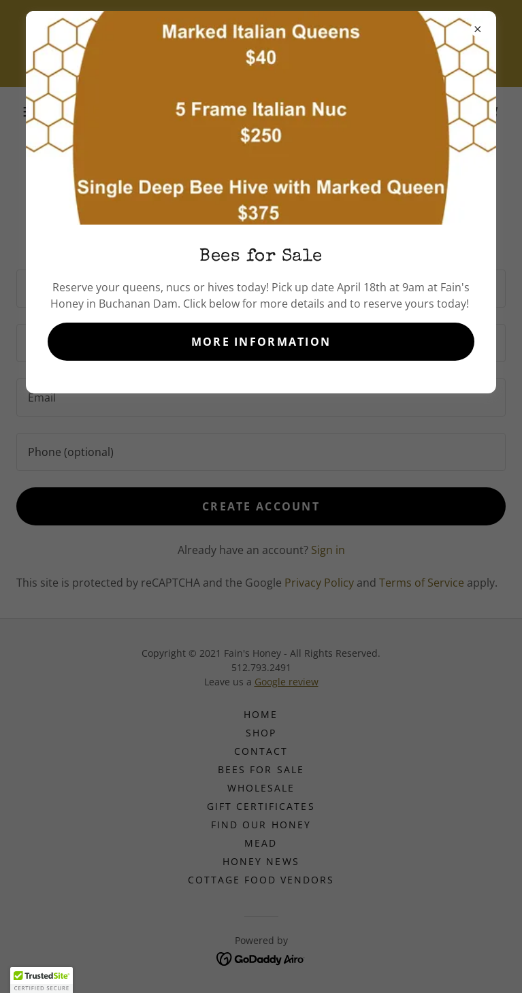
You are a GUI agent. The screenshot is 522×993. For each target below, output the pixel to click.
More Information (261, 341)
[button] (41, 980)
